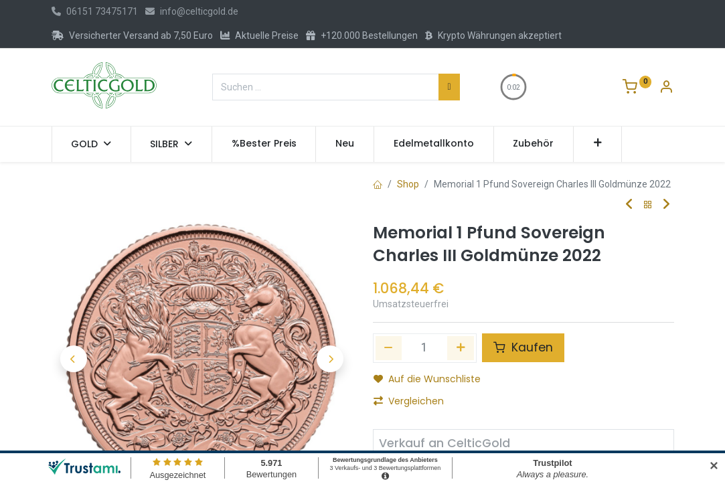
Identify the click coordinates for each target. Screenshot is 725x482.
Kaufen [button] (523, 347)
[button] (597, 144)
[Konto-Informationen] (666, 88)
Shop (408, 184)
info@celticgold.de (191, 11)
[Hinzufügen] (460, 348)
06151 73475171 (95, 11)
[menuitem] (264, 144)
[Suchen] (448, 87)
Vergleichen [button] (409, 401)
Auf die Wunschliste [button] (427, 379)
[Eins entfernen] (389, 348)
